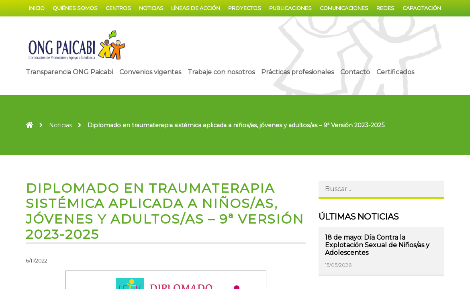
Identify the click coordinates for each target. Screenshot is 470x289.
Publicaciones (290, 8)
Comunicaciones (344, 8)
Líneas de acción (195, 8)
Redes (385, 8)
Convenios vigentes (150, 72)
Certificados (395, 72)
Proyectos (244, 8)
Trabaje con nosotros (221, 72)
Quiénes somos (75, 8)
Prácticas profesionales (297, 72)
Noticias (151, 8)
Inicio (37, 8)
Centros (118, 8)
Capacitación (422, 8)
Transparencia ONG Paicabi (69, 72)
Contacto (355, 72)
